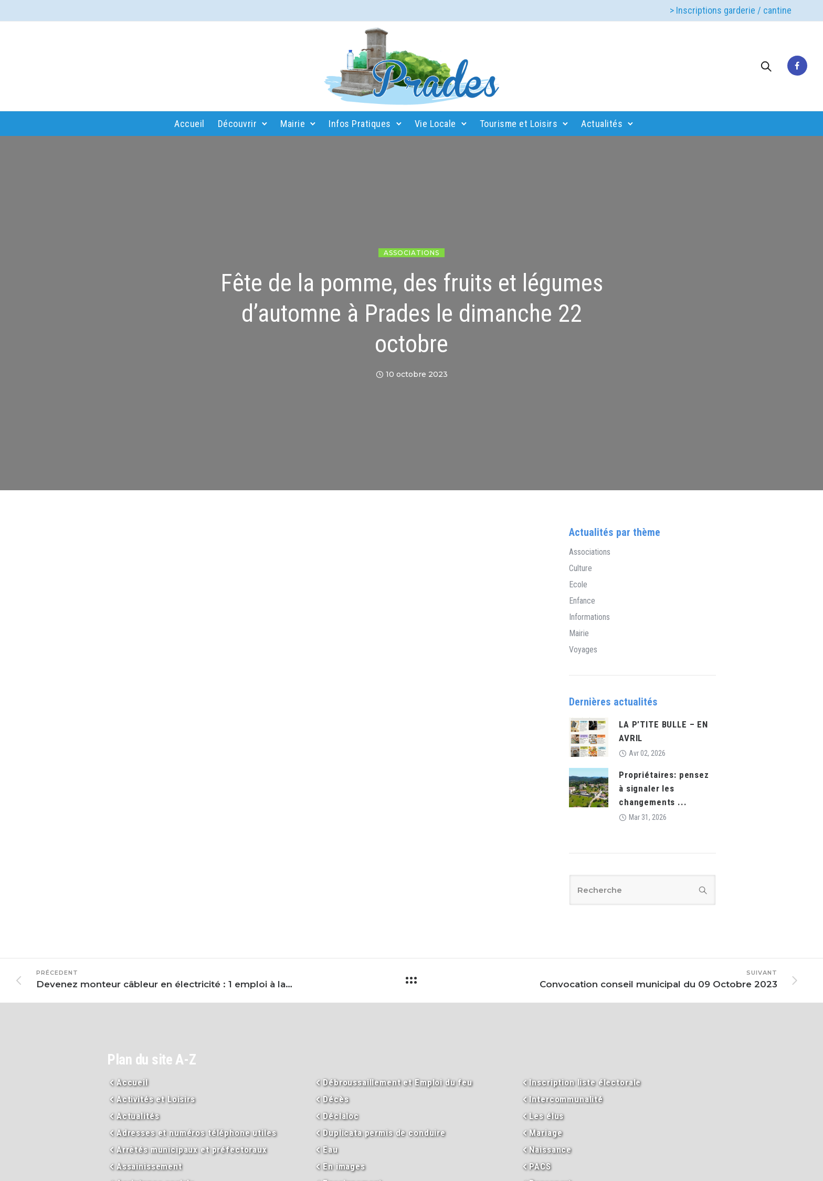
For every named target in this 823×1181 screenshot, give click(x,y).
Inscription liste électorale (585, 1082)
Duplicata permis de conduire (384, 1132)
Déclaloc (341, 1116)
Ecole (578, 585)
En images (344, 1166)
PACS (540, 1166)
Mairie (292, 123)
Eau (330, 1149)
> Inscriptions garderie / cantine (731, 10)
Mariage (545, 1132)
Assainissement (149, 1166)
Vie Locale (435, 123)
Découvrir (237, 123)
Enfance (582, 601)
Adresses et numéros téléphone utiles (197, 1132)
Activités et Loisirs (156, 1099)
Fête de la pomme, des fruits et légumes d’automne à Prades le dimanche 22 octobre (411, 313)
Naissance (550, 1149)
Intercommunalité (566, 1099)
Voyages (583, 650)
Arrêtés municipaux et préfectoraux (192, 1149)
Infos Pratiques (360, 123)
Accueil (189, 123)
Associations (411, 253)
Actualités (601, 123)
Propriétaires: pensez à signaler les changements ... (664, 788)
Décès (336, 1099)
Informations (589, 617)
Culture (580, 568)
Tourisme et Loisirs (519, 123)
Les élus (546, 1116)
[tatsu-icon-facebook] (797, 66)
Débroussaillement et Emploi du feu (397, 1082)
